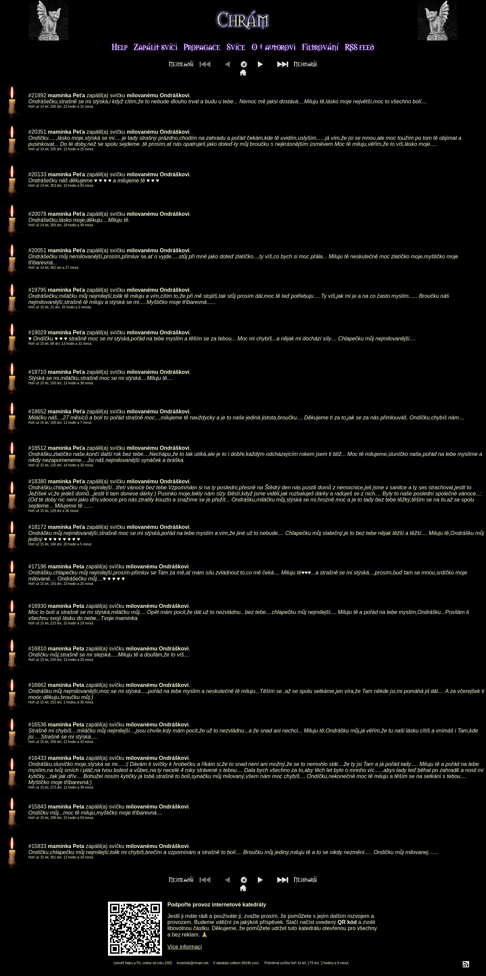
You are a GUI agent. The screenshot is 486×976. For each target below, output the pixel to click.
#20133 (37, 174)
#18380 (37, 481)
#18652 (37, 411)
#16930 (37, 606)
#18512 (37, 448)
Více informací (184, 947)
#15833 (37, 846)
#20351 (37, 132)
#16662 (37, 685)
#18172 (37, 527)
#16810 (37, 648)
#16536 (37, 724)
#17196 (37, 566)
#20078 (37, 214)
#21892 (37, 95)
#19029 (37, 332)
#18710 (37, 372)
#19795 (37, 290)
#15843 (37, 807)
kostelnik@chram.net (193, 963)
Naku (129, 963)
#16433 (37, 758)
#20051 (37, 250)
